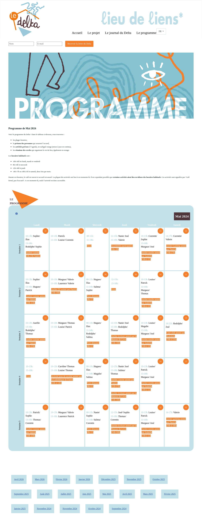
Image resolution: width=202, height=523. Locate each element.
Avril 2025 (127, 494)
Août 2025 (44, 494)
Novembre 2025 (134, 479)
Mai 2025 (106, 494)
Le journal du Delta (118, 33)
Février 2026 (61, 479)
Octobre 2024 (94, 508)
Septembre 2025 (21, 494)
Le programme (146, 33)
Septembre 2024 (119, 508)
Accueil (77, 33)
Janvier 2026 (84, 479)
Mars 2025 (148, 494)
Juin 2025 (86, 494)
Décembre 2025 (108, 479)
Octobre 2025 (158, 479)
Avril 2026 (19, 479)
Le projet (94, 33)
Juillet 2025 (66, 494)
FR (160, 31)
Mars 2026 (40, 479)
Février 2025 (169, 494)
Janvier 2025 (20, 508)
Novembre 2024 (44, 508)
